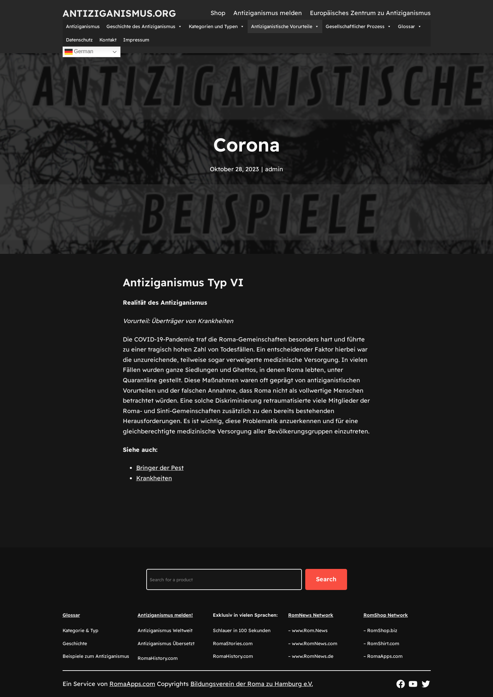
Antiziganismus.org (119, 13)
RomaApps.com (132, 684)
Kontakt (107, 40)
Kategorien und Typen (216, 26)
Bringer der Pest (160, 468)
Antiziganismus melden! (165, 615)
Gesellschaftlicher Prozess (358, 26)
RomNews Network (310, 615)
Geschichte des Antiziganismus (144, 26)
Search (326, 579)
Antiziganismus (83, 26)
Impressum (136, 40)
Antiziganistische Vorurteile (285, 26)
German (79, 52)
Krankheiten (154, 478)
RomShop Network (385, 615)
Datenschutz (79, 40)
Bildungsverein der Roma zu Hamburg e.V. (251, 684)
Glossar (410, 26)
